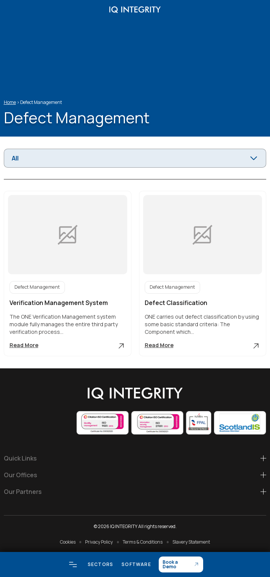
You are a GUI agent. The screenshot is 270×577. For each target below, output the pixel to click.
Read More (67, 346)
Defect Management (37, 287)
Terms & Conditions (143, 542)
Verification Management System (58, 303)
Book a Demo (170, 564)
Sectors (100, 564)
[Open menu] (73, 564)
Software (136, 564)
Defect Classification (176, 303)
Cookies (68, 542)
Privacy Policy (99, 542)
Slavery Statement (191, 542)
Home (10, 102)
